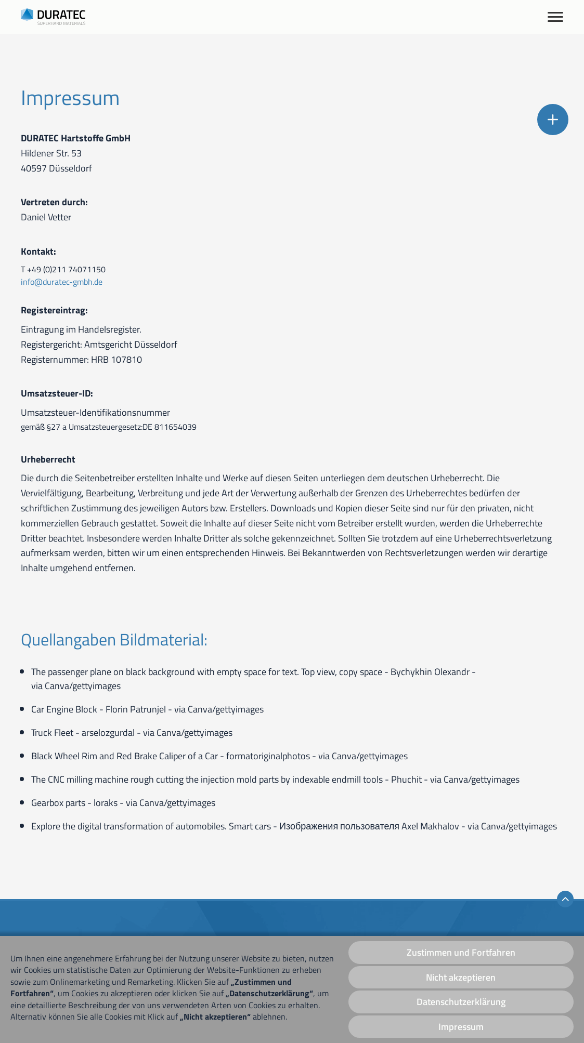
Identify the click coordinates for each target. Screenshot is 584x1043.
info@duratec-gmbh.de (61, 281)
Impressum (461, 1027)
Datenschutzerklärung (461, 1002)
